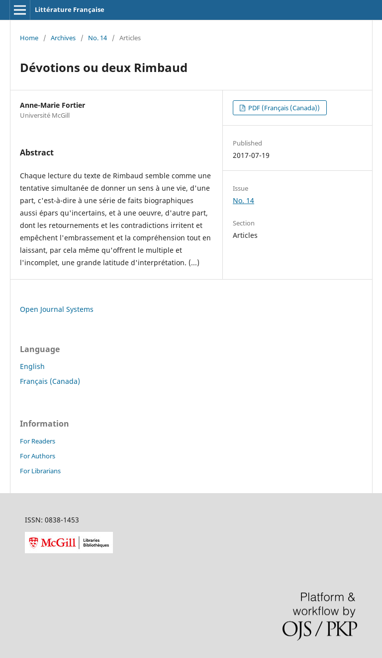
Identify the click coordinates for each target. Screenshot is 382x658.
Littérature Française (69, 9)
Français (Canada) (50, 381)
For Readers (37, 441)
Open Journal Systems (57, 309)
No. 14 (97, 37)
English (32, 366)
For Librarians (40, 470)
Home (29, 37)
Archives (63, 37)
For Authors (37, 455)
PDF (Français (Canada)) (283, 107)
